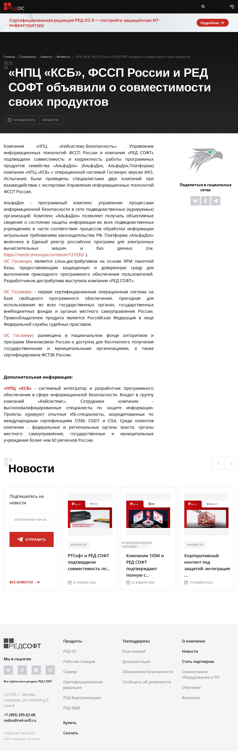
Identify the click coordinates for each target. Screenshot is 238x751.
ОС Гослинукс (18, 261)
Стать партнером (198, 661)
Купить (70, 722)
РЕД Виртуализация (82, 697)
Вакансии (191, 697)
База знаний (133, 651)
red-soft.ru (33, 739)
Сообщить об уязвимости (146, 681)
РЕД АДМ (71, 707)
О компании (193, 641)
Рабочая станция (79, 661)
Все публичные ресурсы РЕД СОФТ (28, 681)
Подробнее (212, 23)
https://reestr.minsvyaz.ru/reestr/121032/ (44, 254)
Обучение (191, 687)
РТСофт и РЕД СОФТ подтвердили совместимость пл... (89, 562)
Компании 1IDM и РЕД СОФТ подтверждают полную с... (145, 565)
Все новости (23, 582)
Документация (136, 661)
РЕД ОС (70, 651)
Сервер (70, 671)
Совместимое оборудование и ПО (201, 674)
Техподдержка (136, 641)
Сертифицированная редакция (83, 684)
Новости (190, 651)
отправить (31, 539)
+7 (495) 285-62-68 (19, 714)
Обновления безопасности (147, 671)
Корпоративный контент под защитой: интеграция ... (207, 565)
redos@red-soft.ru (20, 720)
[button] (218, 463)
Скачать (70, 732)
